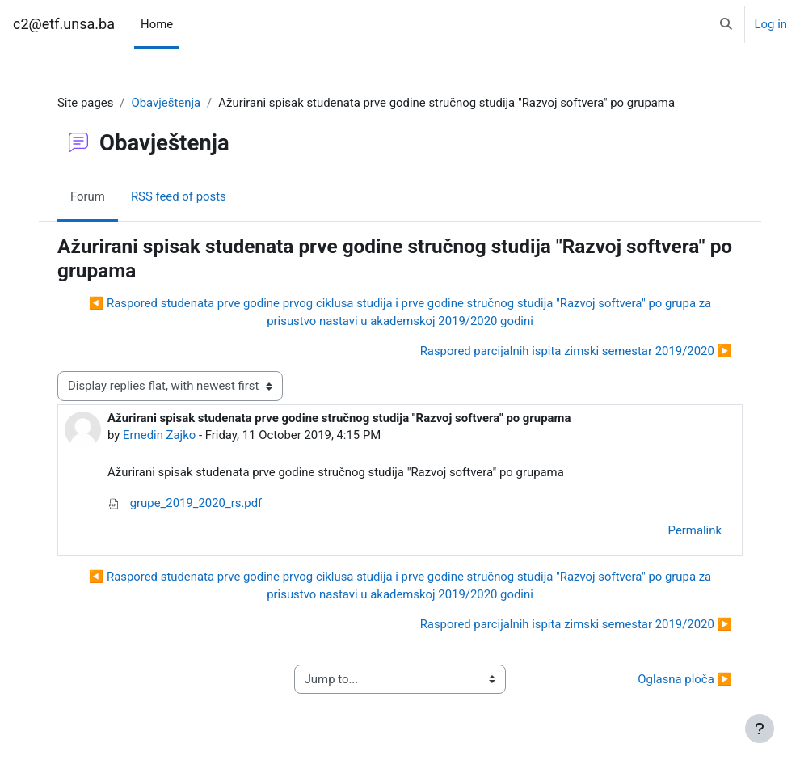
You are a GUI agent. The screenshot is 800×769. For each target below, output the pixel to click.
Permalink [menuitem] (695, 530)
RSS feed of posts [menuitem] (178, 196)
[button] (726, 24)
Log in (771, 24)
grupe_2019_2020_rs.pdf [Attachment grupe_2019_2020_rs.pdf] (184, 503)
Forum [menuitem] (87, 196)
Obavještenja (165, 102)
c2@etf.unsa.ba (64, 23)
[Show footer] (759, 728)
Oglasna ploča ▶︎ (685, 679)
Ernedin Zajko (159, 435)
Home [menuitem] (157, 24)
